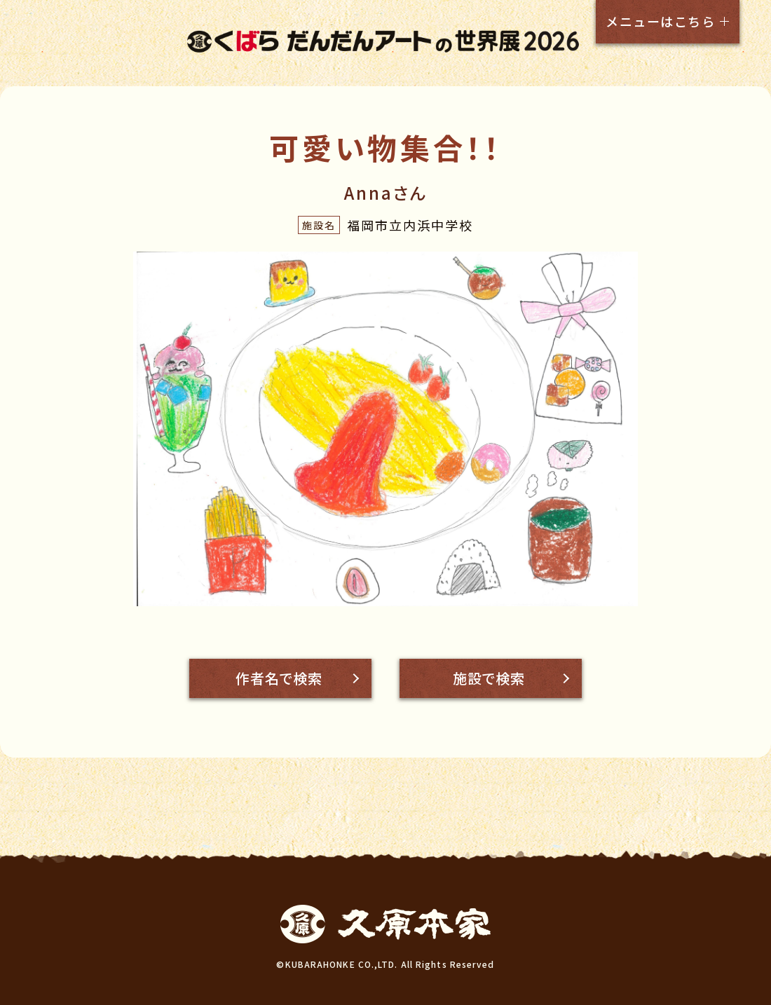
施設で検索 (489, 678)
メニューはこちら (660, 21)
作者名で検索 (279, 678)
